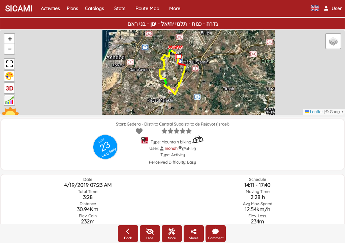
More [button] (174, 8)
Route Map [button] (147, 8)
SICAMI (18, 9)
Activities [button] (50, 8)
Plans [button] (72, 8)
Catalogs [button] (94, 8)
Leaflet (314, 111)
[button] (333, 8)
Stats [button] (119, 8)
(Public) (189, 148)
